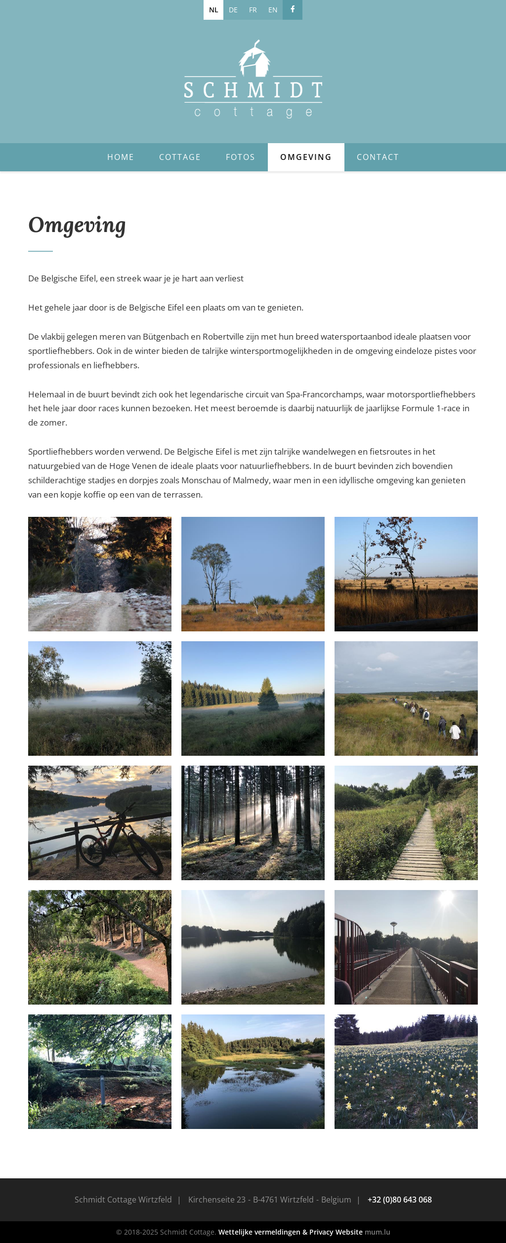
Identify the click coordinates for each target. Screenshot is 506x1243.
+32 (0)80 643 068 (400, 1199)
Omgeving (306, 157)
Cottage (180, 157)
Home (120, 157)
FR (253, 9)
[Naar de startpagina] (253, 78)
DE (233, 9)
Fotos (240, 157)
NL (213, 9)
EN (273, 9)
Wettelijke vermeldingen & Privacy (276, 1232)
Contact (378, 157)
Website (349, 1232)
